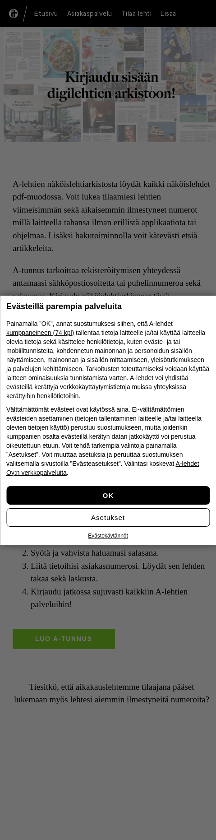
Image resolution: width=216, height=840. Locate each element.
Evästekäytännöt (108, 536)
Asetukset (108, 517)
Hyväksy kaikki (108, 495)
